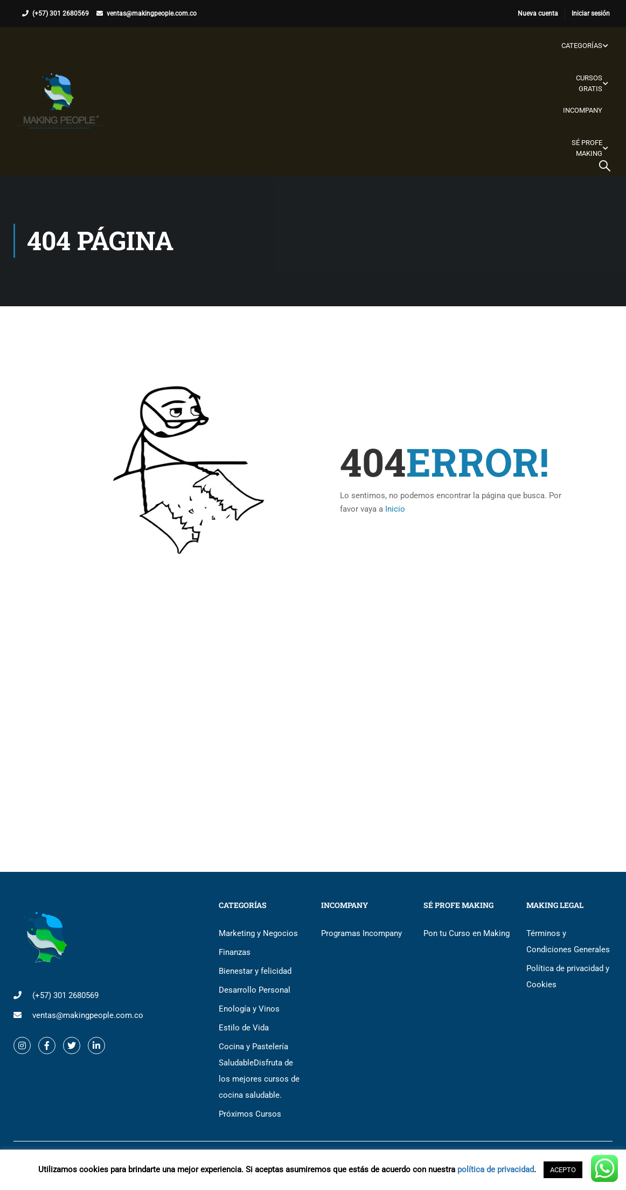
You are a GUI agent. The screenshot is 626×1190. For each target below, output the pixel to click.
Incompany (582, 110)
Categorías (581, 46)
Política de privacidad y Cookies (567, 976)
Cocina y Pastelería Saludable (259, 1071)
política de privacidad (495, 1169)
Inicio (395, 509)
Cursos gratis (588, 83)
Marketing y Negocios (258, 933)
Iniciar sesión (591, 13)
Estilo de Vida (244, 1028)
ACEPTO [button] (563, 1170)
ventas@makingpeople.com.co (152, 13)
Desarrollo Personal (254, 990)
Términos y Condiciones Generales (568, 941)
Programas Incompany (361, 933)
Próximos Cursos (250, 1114)
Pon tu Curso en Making (466, 933)
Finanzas (235, 952)
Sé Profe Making (586, 148)
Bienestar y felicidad (255, 971)
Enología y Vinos (249, 1009)
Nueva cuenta (538, 13)
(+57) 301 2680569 (60, 13)
